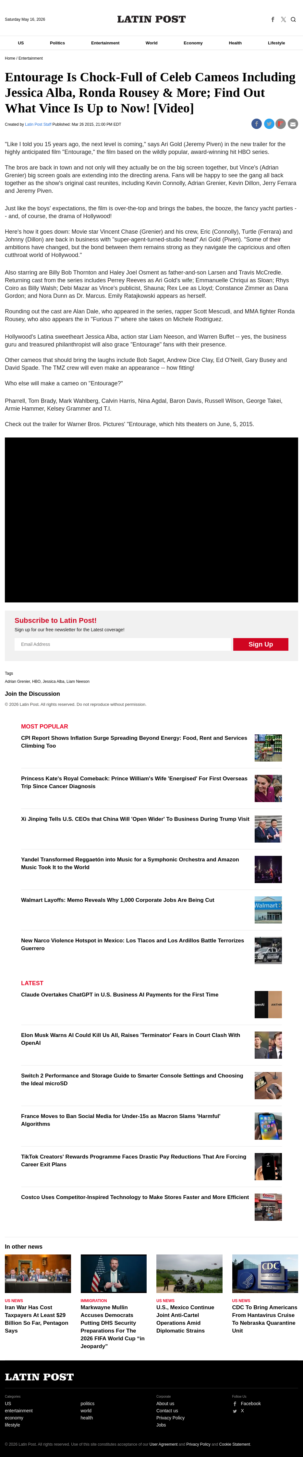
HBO (36, 681)
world (86, 1410)
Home (10, 58)
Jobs (161, 1425)
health (87, 1417)
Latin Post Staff (39, 124)
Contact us (167, 1410)
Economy (193, 43)
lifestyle (12, 1425)
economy (14, 1417)
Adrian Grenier (17, 681)
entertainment (19, 1410)
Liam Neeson (78, 681)
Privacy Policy (170, 1417)
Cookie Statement (234, 1444)
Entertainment (105, 43)
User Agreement (164, 1444)
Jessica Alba (54, 681)
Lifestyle (276, 43)
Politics (57, 43)
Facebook (251, 1403)
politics (88, 1403)
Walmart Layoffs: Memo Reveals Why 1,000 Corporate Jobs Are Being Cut (117, 900)
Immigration (94, 1301)
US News (14, 1301)
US (21, 43)
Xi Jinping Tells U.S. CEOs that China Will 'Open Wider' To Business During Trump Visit (135, 819)
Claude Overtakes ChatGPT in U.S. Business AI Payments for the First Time (119, 995)
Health (235, 43)
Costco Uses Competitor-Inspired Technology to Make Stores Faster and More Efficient (135, 1197)
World (152, 43)
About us (165, 1403)
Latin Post (151, 19)
